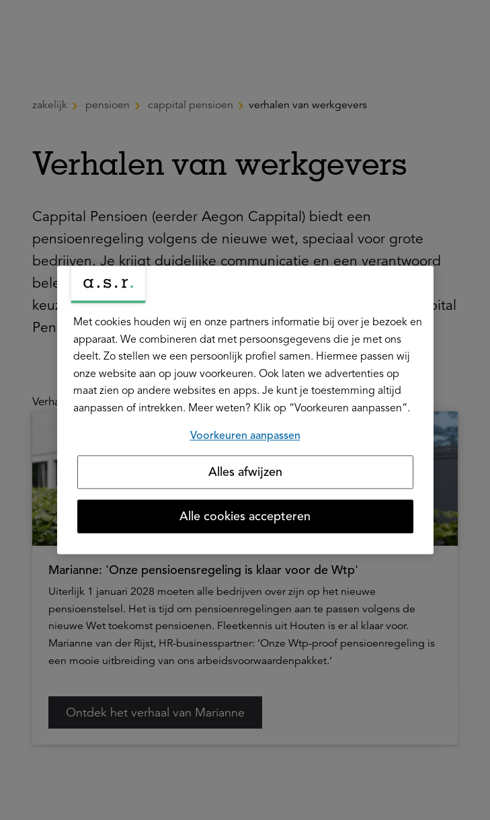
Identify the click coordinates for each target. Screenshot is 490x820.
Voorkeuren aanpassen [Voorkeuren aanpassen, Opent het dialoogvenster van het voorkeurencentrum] (245, 435)
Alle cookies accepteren (245, 516)
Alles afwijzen (245, 472)
